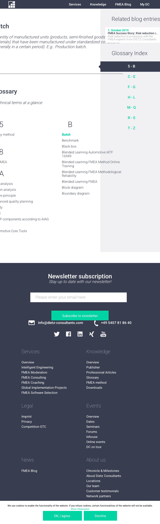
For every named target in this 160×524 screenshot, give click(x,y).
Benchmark (70, 140)
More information (80, 509)
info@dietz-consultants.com (60, 322)
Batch (66, 135)
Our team (92, 486)
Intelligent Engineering (37, 367)
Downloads (94, 387)
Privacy (26, 421)
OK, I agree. (62, 516)
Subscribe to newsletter (80, 315)
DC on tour (93, 447)
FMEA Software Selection (39, 392)
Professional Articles (101, 372)
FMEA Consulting (33, 377)
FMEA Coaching (32, 382)
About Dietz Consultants (103, 476)
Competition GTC (33, 426)
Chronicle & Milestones (102, 470)
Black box (69, 146)
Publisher (93, 367)
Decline (100, 516)
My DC (144, 4)
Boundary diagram (75, 193)
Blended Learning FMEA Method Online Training (91, 164)
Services (75, 4)
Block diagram (72, 188)
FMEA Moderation (34, 372)
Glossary (92, 377)
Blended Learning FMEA (79, 182)
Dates (90, 421)
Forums (91, 431)
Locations (93, 481)
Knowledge (98, 4)
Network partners (98, 496)
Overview (27, 362)
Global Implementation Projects (44, 387)
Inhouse (91, 437)
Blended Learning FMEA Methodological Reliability (91, 174)
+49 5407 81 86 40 (116, 322)
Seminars (93, 426)
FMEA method (96, 382)
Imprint (26, 416)
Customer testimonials (102, 491)
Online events (95, 442)
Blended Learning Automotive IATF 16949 (87, 154)
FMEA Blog (123, 4)
